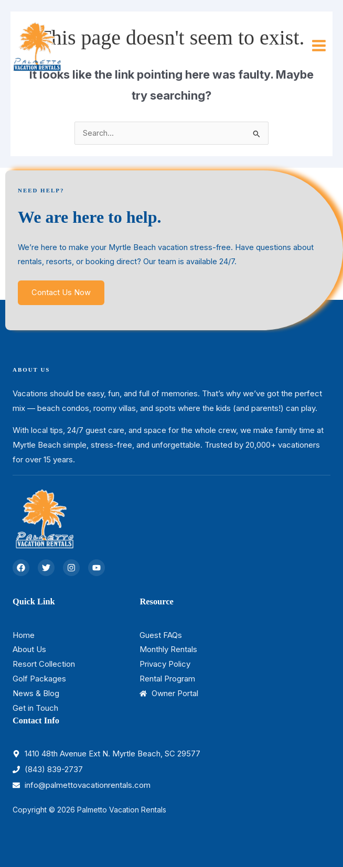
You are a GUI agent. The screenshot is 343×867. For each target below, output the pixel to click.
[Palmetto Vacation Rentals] (36, 45)
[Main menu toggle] (319, 45)
